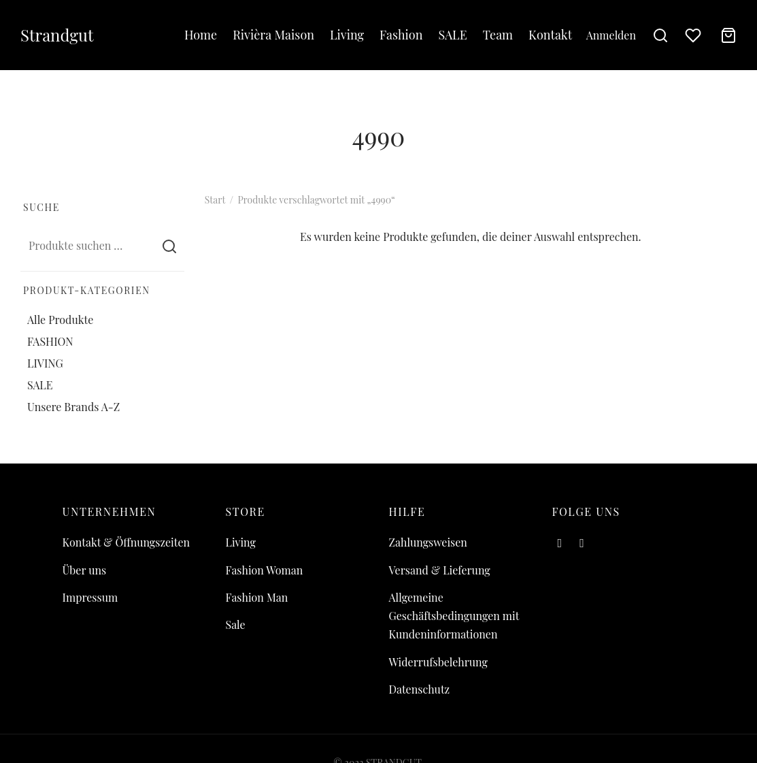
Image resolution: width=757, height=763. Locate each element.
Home (200, 35)
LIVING (45, 363)
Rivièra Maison (273, 35)
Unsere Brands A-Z (73, 407)
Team (498, 35)
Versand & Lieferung (439, 570)
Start (215, 199)
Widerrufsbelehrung (438, 662)
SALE (452, 35)
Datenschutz (419, 689)
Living (347, 35)
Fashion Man (257, 597)
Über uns (85, 570)
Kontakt (550, 35)
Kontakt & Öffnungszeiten (126, 542)
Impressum (90, 597)
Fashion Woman (264, 570)
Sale (236, 624)
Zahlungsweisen (428, 542)
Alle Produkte (60, 319)
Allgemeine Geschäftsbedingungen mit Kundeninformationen (454, 615)
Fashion (401, 35)
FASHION (50, 341)
